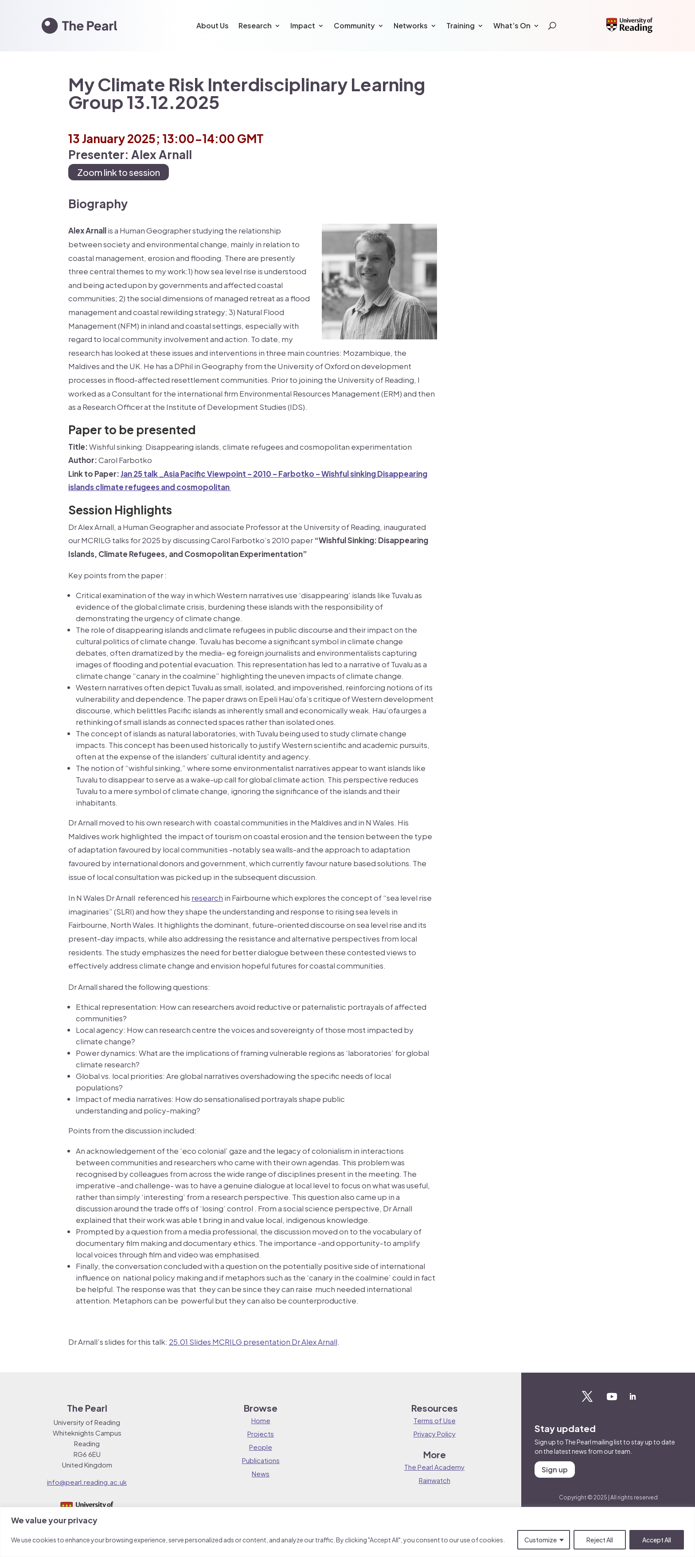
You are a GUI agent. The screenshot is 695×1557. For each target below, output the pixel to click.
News (260, 1473)
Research (255, 25)
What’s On (512, 25)
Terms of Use (435, 1420)
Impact (302, 25)
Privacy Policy (435, 1433)
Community (354, 25)
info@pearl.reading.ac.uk (87, 1482)
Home (260, 1420)
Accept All (656, 1540)
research (207, 898)
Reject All (599, 1540)
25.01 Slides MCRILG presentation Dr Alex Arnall (253, 1342)
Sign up (555, 1469)
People (260, 1447)
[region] (347, 1532)
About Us (212, 25)
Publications (261, 1460)
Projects (260, 1433)
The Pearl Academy (434, 1467)
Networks (411, 25)
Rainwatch (434, 1480)
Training (460, 25)
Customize (540, 1540)
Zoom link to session (118, 172)
